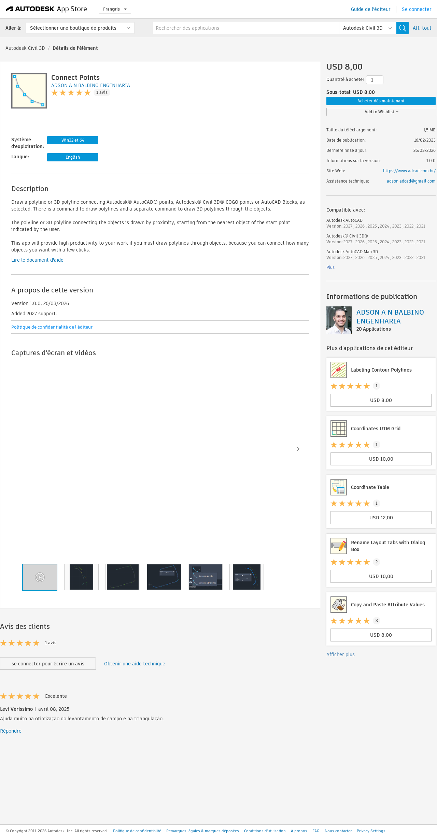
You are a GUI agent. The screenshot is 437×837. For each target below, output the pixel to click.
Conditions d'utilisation (265, 831)
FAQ (316, 831)
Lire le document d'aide (37, 260)
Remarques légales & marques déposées (202, 831)
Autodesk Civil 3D (25, 48)
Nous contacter (338, 831)
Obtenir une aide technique (134, 663)
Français (115, 9)
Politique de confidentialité (137, 831)
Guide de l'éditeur (371, 9)
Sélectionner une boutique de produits (73, 28)
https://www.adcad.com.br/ (409, 171)
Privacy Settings (371, 831)
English (73, 157)
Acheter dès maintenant (381, 101)
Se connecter (417, 9)
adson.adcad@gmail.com (411, 181)
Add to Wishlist (381, 112)
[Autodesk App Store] (46, 9)
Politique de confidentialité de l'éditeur (52, 327)
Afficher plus (340, 654)
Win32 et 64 (72, 140)
